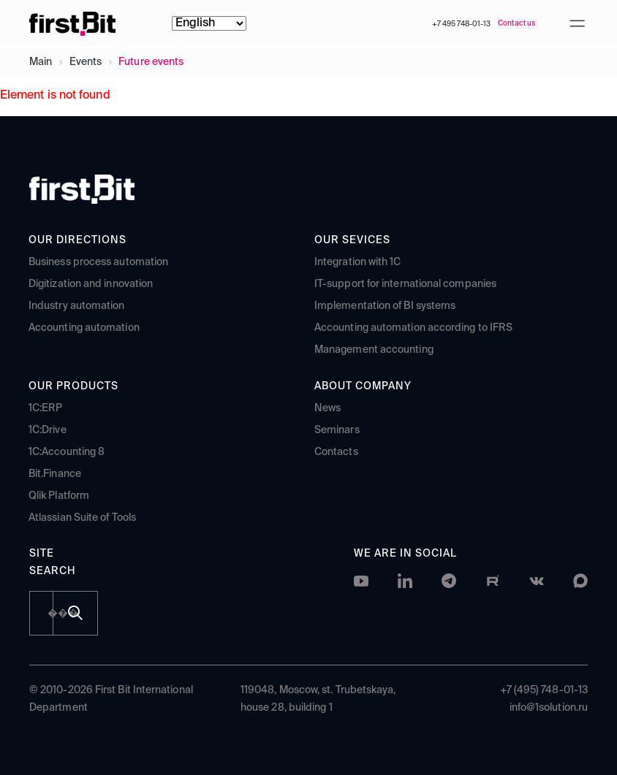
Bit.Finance (55, 474)
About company (363, 386)
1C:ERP (45, 408)
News (327, 408)
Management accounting (374, 350)
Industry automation (77, 306)
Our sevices (352, 240)
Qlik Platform (59, 496)
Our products (73, 386)
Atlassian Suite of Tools (82, 518)
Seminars (337, 430)
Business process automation (98, 262)
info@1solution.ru (549, 708)
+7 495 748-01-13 (461, 24)
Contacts (336, 452)
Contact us (516, 23)
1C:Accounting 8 (67, 452)
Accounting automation (84, 328)
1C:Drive (48, 430)
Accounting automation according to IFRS (413, 328)
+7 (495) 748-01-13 (544, 690)
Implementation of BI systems (384, 306)
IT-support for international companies (405, 284)
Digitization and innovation (91, 284)
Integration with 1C (357, 262)
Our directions (77, 240)
